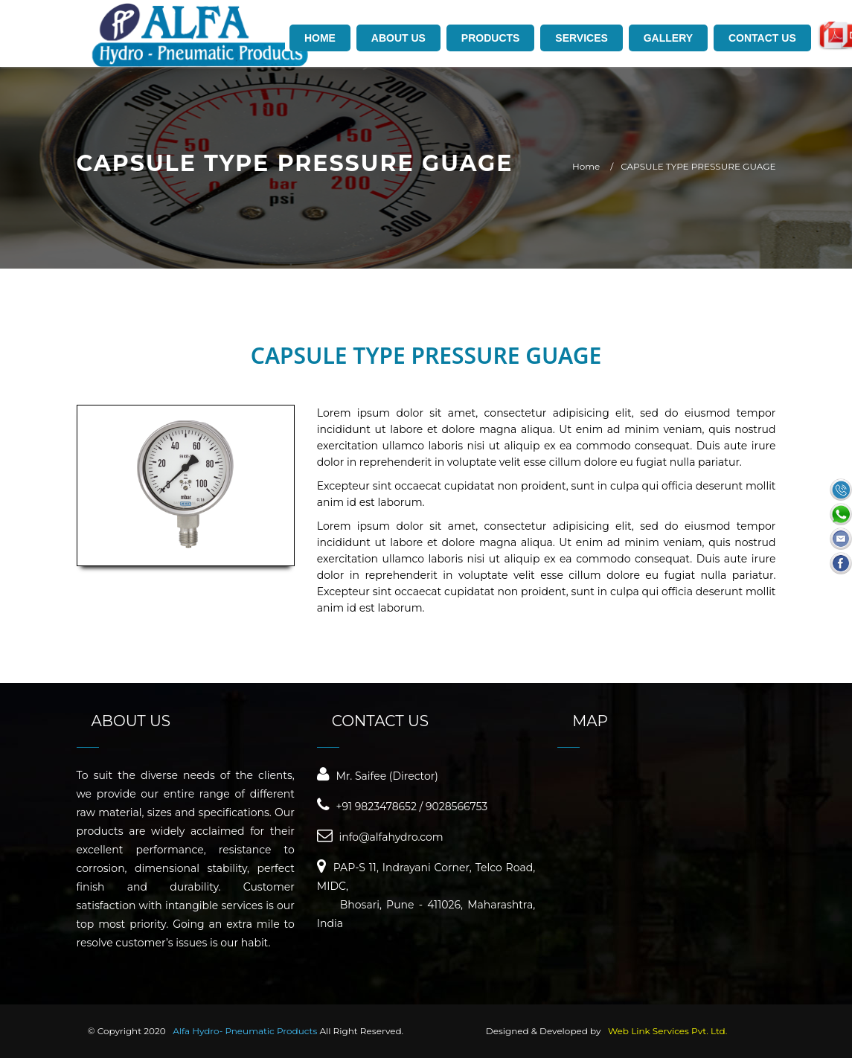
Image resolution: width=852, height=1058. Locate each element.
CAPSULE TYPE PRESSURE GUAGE (698, 166)
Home (586, 166)
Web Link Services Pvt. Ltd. (667, 1030)
